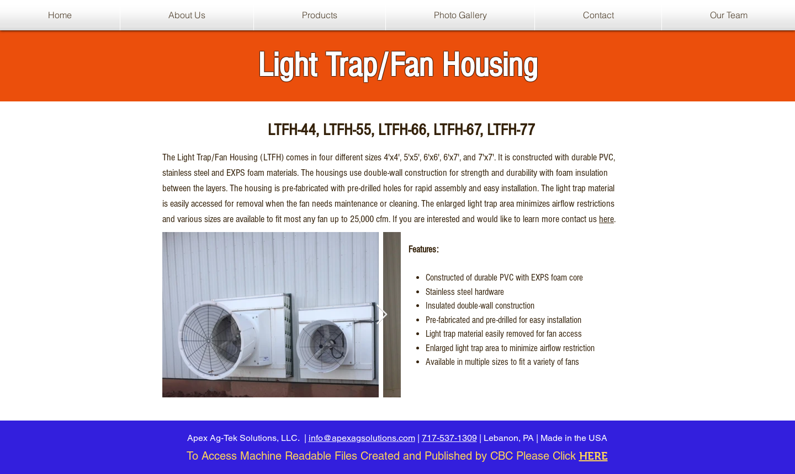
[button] (319, 15)
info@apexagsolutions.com (362, 438)
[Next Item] (381, 315)
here (606, 219)
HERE (593, 456)
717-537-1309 (449, 438)
